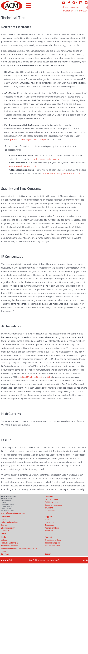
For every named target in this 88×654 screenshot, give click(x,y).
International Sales (52, 546)
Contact (48, 537)
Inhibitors (4, 520)
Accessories (50, 510)
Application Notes (52, 528)
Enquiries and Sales (53, 540)
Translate (80, 11)
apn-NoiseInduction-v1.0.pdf (22, 166)
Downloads (49, 522)
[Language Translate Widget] (74, 7)
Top (85, 560)
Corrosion (5, 525)
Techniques (49, 525)
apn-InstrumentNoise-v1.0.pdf (46, 159)
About (6, 560)
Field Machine (28, 377)
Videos (4, 540)
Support (48, 517)
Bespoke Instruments (53, 505)
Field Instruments (52, 502)
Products (49, 497)
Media (3, 537)
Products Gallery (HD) (10, 543)
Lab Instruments (51, 499)
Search (48, 554)
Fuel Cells (5, 531)
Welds (3, 533)
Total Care (49, 531)
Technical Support (52, 543)
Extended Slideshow (9, 546)
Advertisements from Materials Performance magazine (19, 549)
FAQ (47, 520)
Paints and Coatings (9, 522)
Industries (5, 517)
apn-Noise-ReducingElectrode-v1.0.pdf (27, 139)
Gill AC (39, 377)
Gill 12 (49, 377)
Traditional (49, 508)
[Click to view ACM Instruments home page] (12, 10)
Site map (5, 554)
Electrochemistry (8, 528)
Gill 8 (19, 377)
